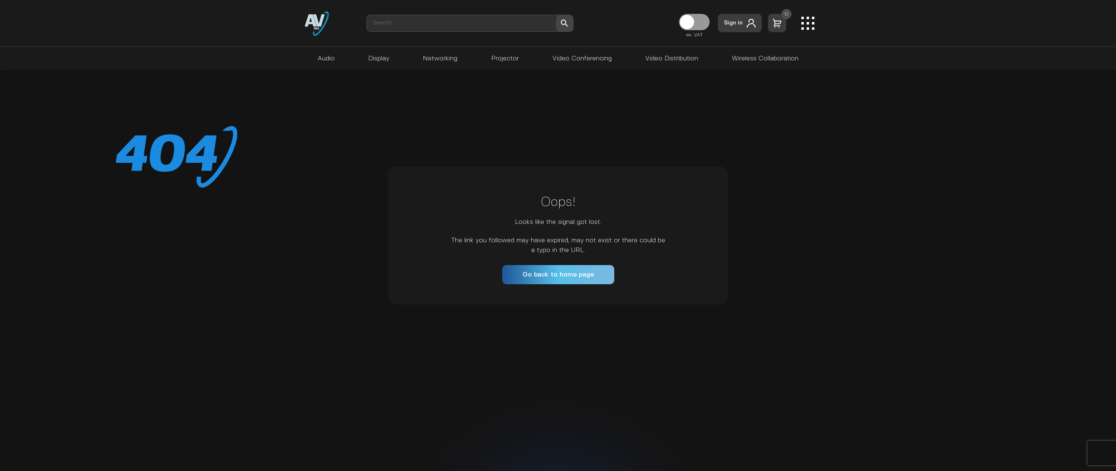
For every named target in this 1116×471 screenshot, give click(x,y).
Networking (440, 58)
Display (378, 58)
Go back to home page (558, 275)
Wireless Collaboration (765, 58)
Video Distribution (671, 58)
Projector (505, 58)
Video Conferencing (582, 58)
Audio (326, 58)
